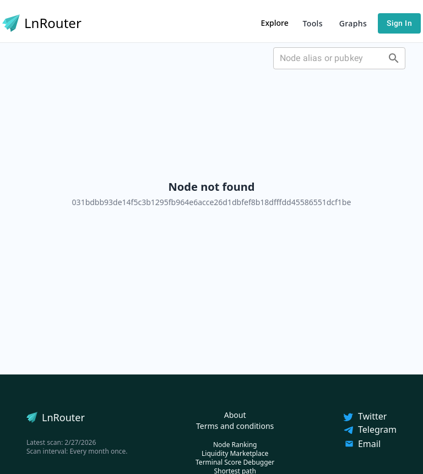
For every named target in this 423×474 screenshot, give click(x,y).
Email (363, 444)
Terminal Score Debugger (235, 462)
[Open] (394, 58)
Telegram (370, 429)
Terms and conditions (235, 426)
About (235, 415)
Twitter (365, 416)
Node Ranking (235, 444)
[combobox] (339, 58)
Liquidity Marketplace (235, 453)
